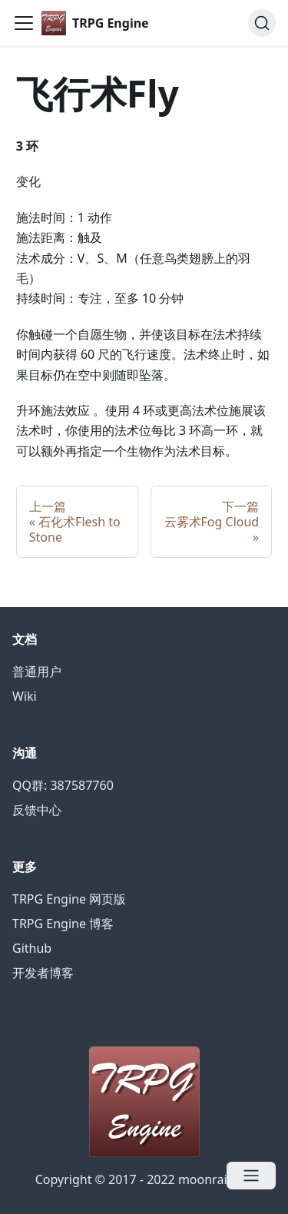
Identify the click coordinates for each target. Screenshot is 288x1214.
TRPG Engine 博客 (63, 923)
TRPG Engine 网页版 (69, 899)
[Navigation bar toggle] (23, 23)
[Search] (262, 23)
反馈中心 (36, 809)
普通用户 (36, 671)
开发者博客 (43, 972)
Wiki (24, 696)
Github (31, 948)
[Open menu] (251, 1175)
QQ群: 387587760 (63, 785)
